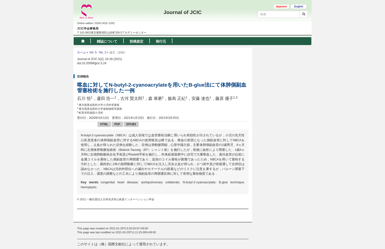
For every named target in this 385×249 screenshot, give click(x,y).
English (298, 6)
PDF (117, 124)
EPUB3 (131, 124)
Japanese (281, 6)
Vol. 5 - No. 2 (97, 52)
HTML (104, 124)
